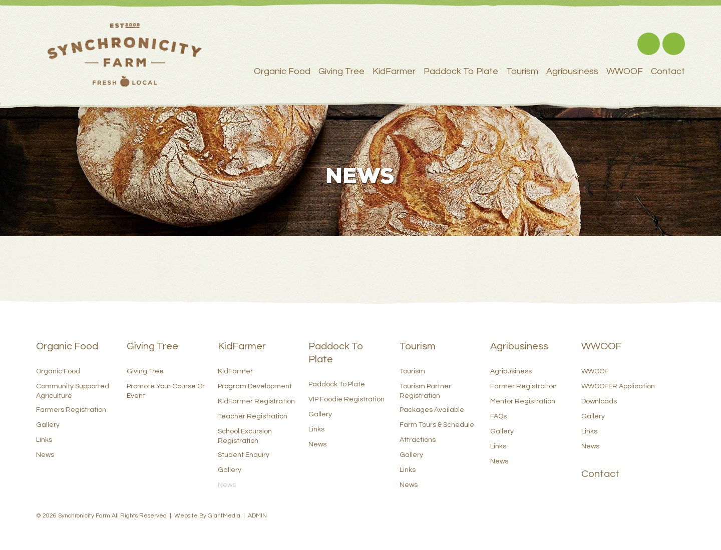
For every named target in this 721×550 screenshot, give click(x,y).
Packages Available (432, 409)
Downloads (599, 401)
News (45, 454)
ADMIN (257, 515)
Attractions (418, 439)
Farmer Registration (523, 386)
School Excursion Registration (245, 436)
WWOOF (624, 71)
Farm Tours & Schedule (437, 424)
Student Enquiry (243, 454)
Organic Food (282, 71)
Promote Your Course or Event (166, 391)
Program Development (255, 386)
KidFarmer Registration (256, 401)
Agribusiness (572, 71)
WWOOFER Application (618, 386)
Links (44, 439)
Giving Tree (341, 71)
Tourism (522, 71)
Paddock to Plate (461, 71)
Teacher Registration (252, 416)
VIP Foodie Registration (346, 399)
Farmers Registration (71, 409)
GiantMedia (224, 515)
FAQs (498, 416)
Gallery (48, 424)
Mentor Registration (522, 401)
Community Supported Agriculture (72, 391)
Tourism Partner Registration (425, 391)
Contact (668, 71)
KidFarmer (394, 71)
